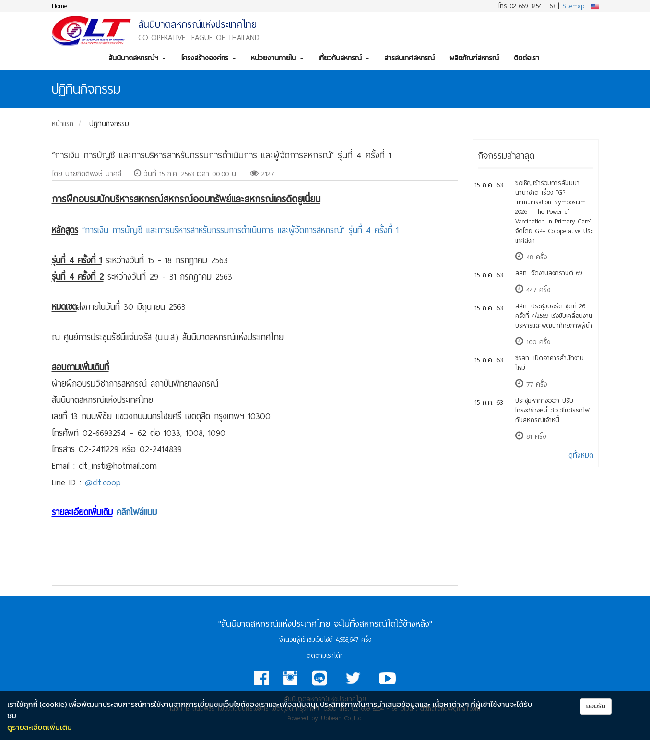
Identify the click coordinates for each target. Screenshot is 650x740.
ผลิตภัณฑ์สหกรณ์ (474, 58)
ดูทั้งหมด (580, 455)
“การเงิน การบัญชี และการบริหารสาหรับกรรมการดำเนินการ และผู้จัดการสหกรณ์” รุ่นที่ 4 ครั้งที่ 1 (240, 230)
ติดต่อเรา (526, 58)
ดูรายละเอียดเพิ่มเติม (39, 727)
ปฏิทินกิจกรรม (109, 123)
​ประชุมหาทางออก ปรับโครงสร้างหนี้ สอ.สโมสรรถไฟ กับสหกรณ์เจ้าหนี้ (552, 410)
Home (59, 6)
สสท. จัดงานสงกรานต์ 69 (548, 273)
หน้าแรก (62, 123)
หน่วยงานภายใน (277, 58)
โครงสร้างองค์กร (208, 58)
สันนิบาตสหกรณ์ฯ (137, 58)
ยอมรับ (596, 706)
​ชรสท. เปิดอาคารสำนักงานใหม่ (549, 362)
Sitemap (573, 6)
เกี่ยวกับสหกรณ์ (344, 58)
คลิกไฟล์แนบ (137, 512)
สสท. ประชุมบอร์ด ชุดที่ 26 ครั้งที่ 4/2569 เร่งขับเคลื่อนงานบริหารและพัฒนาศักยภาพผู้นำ (553, 316)
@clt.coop (103, 482)
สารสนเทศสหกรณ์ (409, 58)
